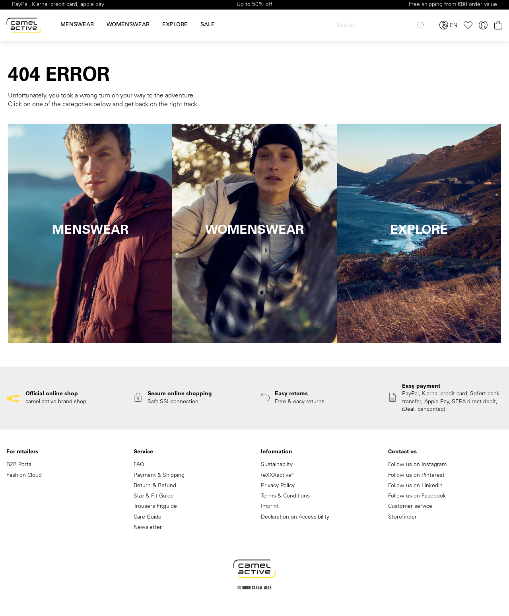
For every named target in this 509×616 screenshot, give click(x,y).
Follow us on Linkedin (415, 486)
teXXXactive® (277, 475)
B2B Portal (19, 465)
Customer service (410, 506)
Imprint (270, 506)
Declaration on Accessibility (295, 517)
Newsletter (148, 527)
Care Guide (147, 517)
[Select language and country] (448, 25)
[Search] (380, 25)
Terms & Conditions (285, 496)
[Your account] (483, 25)
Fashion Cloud (24, 475)
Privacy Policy (278, 486)
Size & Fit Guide (154, 496)
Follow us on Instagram (417, 465)
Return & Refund (155, 486)
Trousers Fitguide (155, 506)
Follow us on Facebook (417, 496)
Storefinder (402, 517)
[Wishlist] (468, 25)
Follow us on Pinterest (416, 475)
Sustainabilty (277, 465)
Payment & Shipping (159, 475)
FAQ (139, 465)
